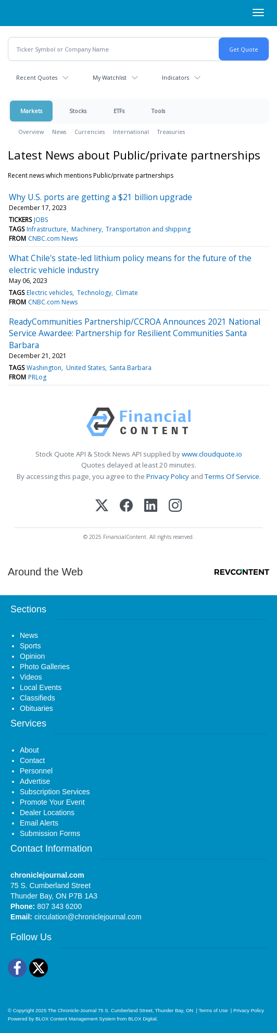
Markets (31, 111)
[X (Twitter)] (101, 506)
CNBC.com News (53, 238)
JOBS (41, 219)
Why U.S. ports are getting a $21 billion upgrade (100, 197)
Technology (94, 292)
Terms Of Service (232, 476)
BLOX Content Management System (75, 1019)
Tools (158, 111)
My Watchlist (110, 77)
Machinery (86, 229)
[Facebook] (126, 506)
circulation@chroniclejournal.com (88, 917)
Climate (127, 292)
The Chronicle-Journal (72, 1010)
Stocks (77, 111)
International (131, 132)
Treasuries (171, 132)
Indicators (175, 77)
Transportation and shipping (148, 229)
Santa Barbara (130, 367)
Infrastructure (47, 229)
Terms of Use (213, 1010)
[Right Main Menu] (258, 12)
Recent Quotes (36, 77)
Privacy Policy (167, 476)
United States (85, 367)
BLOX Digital (142, 1019)
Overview (31, 132)
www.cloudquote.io (212, 454)
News (59, 132)
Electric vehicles (49, 292)
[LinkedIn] (150, 506)
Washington (44, 367)
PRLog (37, 377)
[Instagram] (175, 506)
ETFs (119, 111)
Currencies (89, 132)
